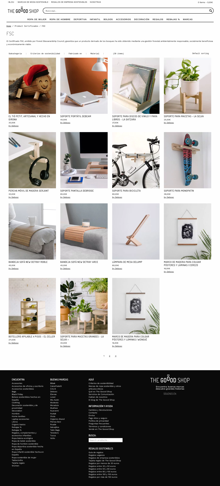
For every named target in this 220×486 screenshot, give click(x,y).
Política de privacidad (99, 421)
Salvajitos (54, 427)
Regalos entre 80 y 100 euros (102, 471)
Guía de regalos (96, 452)
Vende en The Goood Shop (101, 429)
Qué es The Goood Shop (100, 391)
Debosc (53, 391)
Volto (52, 438)
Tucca (53, 435)
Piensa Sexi (55, 421)
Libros (15, 421)
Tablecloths (17, 460)
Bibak (52, 383)
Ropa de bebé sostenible (24, 441)
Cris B (53, 389)
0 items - (205, 2)
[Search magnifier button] (210, 10)
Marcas (188, 19)
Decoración (141, 19)
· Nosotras (95, 2)
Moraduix (54, 405)
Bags (14, 391)
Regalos (158, 19)
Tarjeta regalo (18, 463)
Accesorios (123, 19)
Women (15, 465)
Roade (53, 424)
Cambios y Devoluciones (100, 410)
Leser (53, 397)
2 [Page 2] (109, 356)
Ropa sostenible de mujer (24, 457)
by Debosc (14, 126)
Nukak (53, 413)
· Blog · (11, 2)
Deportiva (80, 19)
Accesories (17, 383)
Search (91, 444)
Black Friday (17, 394)
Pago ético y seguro (98, 418)
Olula (52, 416)
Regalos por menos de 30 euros (104, 463)
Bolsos (108, 19)
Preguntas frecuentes (99, 423)
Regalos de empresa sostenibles (69, 2)
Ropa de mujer (36, 19)
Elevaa (53, 394)
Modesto (54, 402)
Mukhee (54, 408)
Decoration (17, 410)
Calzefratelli (56, 386)
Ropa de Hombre (60, 19)
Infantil (95, 19)
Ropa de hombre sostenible (25, 444)
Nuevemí (54, 410)
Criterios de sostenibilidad (101, 383)
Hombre (16, 413)
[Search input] (127, 11)
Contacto (93, 412)
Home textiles (18, 416)
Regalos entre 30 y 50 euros (102, 466)
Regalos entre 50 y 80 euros (102, 469)
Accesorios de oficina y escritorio (27, 386)
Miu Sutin (54, 400)
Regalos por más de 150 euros (103, 477)
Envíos (92, 415)
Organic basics (18, 424)
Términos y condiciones (100, 426)
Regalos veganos (97, 455)
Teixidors (54, 432)
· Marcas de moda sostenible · (33, 2)
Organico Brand (57, 419)
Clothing (16, 402)
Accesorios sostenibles (23, 389)
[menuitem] (11, 2)
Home (9, 26)
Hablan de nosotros (98, 397)
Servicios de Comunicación (101, 394)
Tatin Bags (55, 430)
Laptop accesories (20, 419)
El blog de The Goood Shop (102, 400)
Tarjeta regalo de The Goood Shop (105, 460)
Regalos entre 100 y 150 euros (103, 474)
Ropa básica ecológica (22, 438)
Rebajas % (173, 19)
